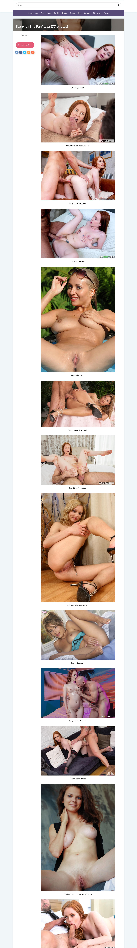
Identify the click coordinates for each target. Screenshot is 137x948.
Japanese (87, 13)
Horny (80, 13)
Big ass (48, 13)
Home (30, 13)
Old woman (97, 13)
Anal (36, 13)
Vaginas (106, 13)
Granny (72, 13)
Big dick (56, 13)
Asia (42, 13)
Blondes (64, 13)
